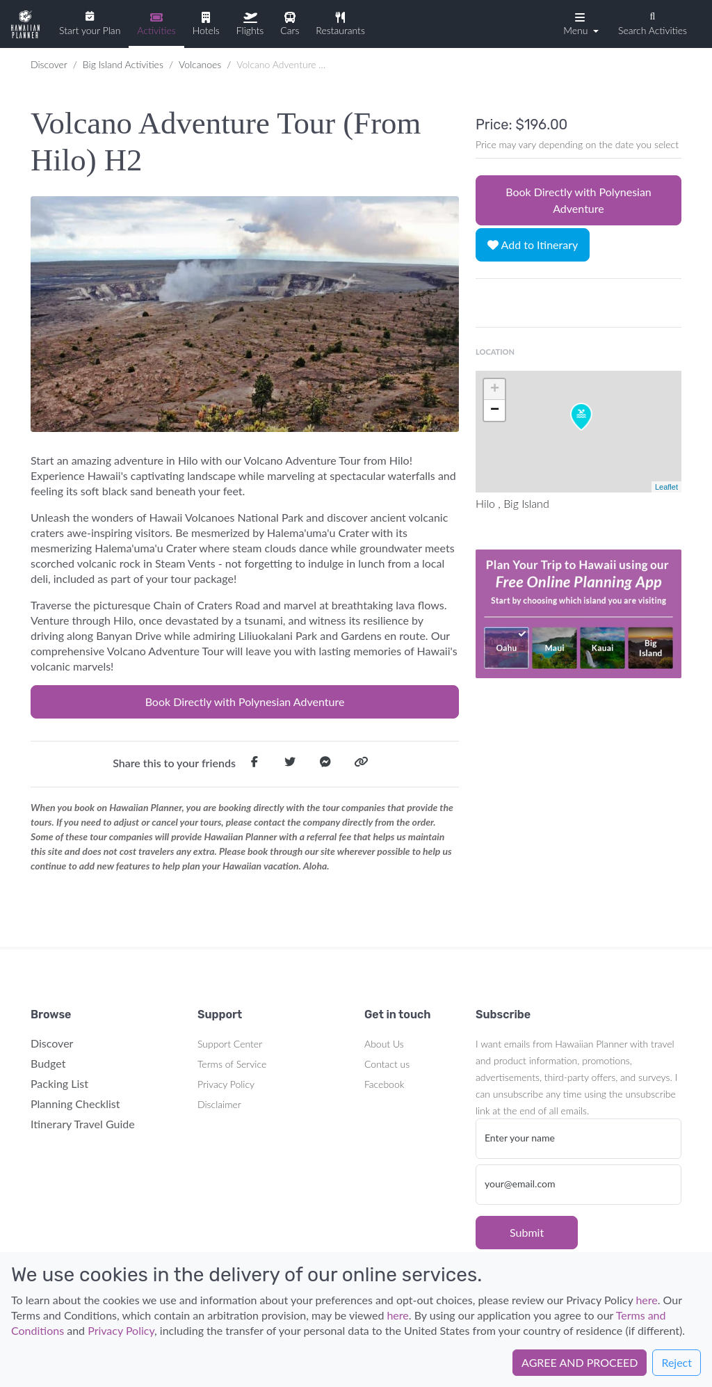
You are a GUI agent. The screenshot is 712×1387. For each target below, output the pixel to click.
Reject (676, 1362)
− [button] (494, 410)
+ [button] (494, 389)
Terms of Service (231, 1064)
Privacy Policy (225, 1084)
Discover (49, 64)
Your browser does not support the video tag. (578, 613)
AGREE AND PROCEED (579, 1362)
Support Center (229, 1044)
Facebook (384, 1084)
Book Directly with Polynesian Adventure (245, 701)
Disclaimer (219, 1104)
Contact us (387, 1064)
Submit (527, 1232)
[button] (579, 23)
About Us (384, 1044)
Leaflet (666, 487)
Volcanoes (200, 64)
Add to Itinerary (532, 244)
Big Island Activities (123, 64)
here (646, 1299)
